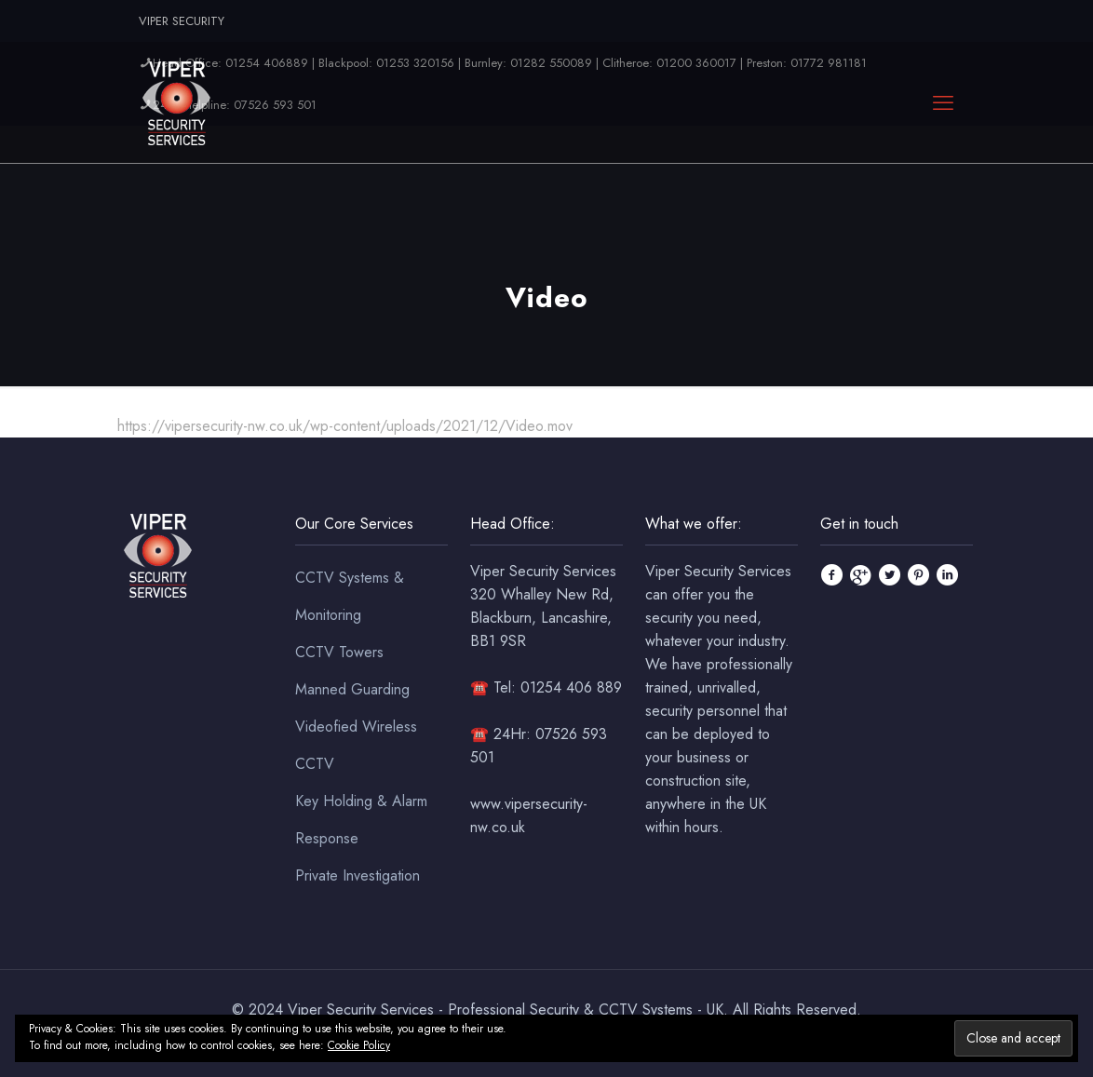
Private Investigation (357, 875)
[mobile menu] (943, 102)
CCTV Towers (339, 652)
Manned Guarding (352, 689)
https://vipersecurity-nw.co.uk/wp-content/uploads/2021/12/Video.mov (345, 426)
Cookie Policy (359, 1045)
